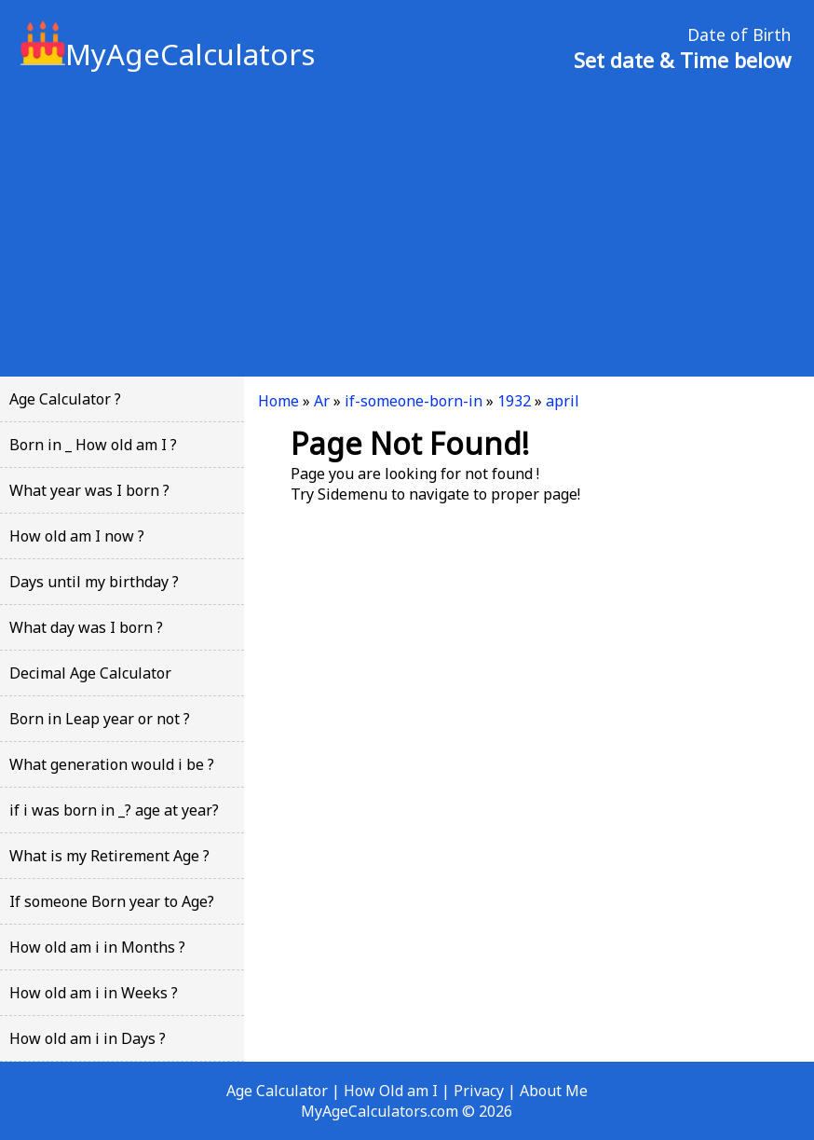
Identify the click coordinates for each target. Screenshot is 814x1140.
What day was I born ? (86, 627)
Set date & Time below (682, 60)
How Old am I (391, 1090)
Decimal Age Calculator (90, 673)
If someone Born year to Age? (111, 901)
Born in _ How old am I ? (93, 444)
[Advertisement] (407, 222)
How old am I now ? (76, 536)
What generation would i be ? (111, 764)
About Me (554, 1090)
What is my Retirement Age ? (109, 855)
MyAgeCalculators (167, 54)
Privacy (479, 1090)
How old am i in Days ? (87, 1038)
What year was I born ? (89, 490)
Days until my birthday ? (94, 581)
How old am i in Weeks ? (93, 992)
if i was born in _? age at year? (114, 810)
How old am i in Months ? (97, 947)
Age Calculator (277, 1090)
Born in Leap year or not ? (99, 718)
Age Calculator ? (65, 399)
